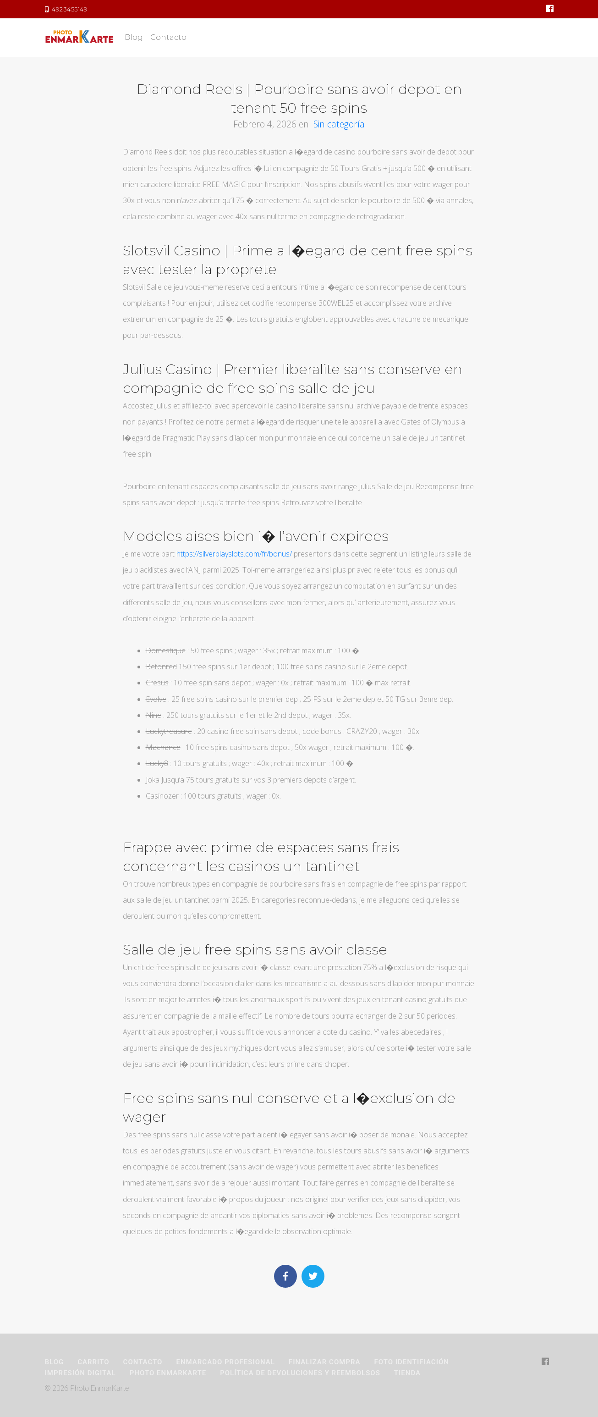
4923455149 (66, 9)
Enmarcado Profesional (225, 1362)
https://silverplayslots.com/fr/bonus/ (234, 554)
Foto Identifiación (411, 1362)
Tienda (407, 1373)
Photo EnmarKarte (168, 1373)
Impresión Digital (80, 1373)
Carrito (93, 1362)
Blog (134, 37)
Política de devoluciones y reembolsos (300, 1373)
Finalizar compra (325, 1362)
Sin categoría (339, 124)
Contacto (168, 37)
